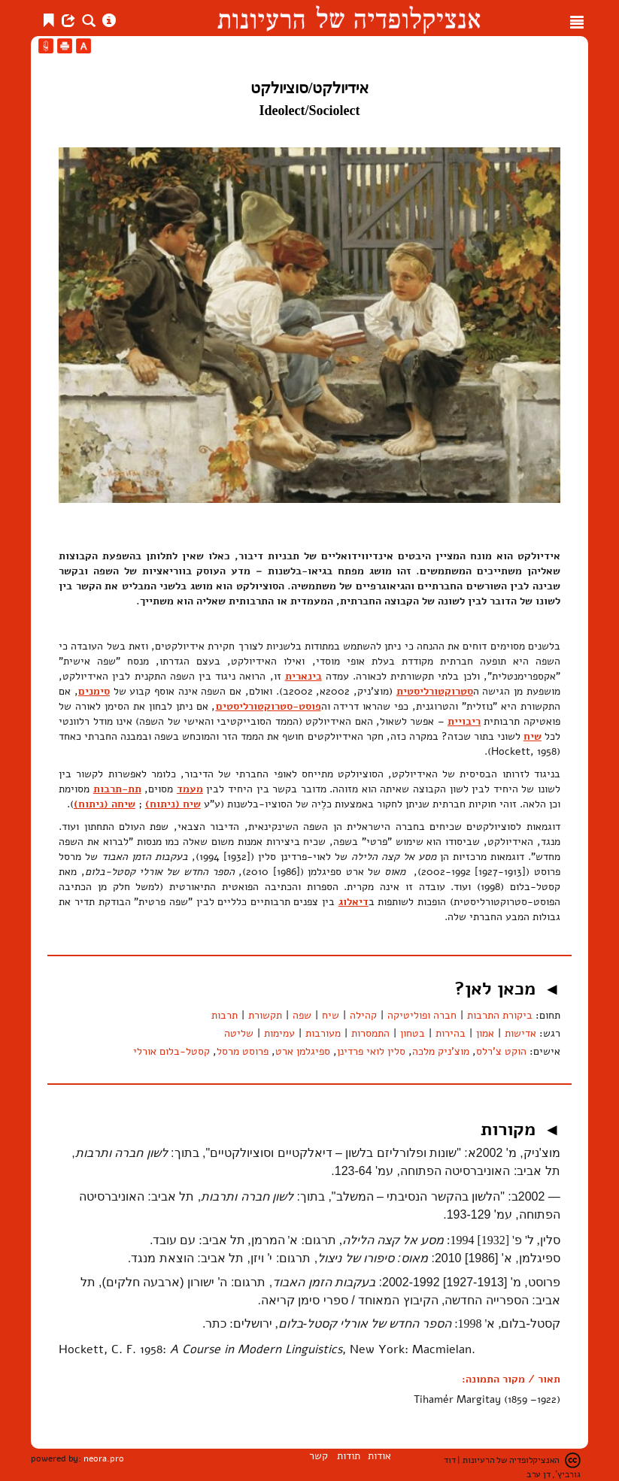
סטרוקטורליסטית (434, 691)
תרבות (224, 1015)
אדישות (520, 1033)
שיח (532, 736)
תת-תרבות (117, 789)
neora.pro (103, 1458)
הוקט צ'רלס (501, 1051)
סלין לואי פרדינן (371, 1051)
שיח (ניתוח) (173, 804)
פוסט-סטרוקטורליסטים (268, 706)
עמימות (279, 1033)
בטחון (412, 1033)
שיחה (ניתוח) (104, 804)
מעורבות (323, 1033)
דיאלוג (353, 902)
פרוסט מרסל (243, 1051)
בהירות (450, 1033)
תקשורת (265, 1015)
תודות (348, 1456)
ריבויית (464, 721)
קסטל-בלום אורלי (171, 1051)
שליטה (238, 1033)
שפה (302, 1015)
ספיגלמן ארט (302, 1051)
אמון (485, 1033)
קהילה (363, 1015)
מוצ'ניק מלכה (440, 1051)
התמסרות (370, 1033)
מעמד (190, 789)
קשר (318, 1456)
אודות (379, 1456)
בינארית (303, 676)
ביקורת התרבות (500, 1015)
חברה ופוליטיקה (422, 1015)
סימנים (94, 691)
